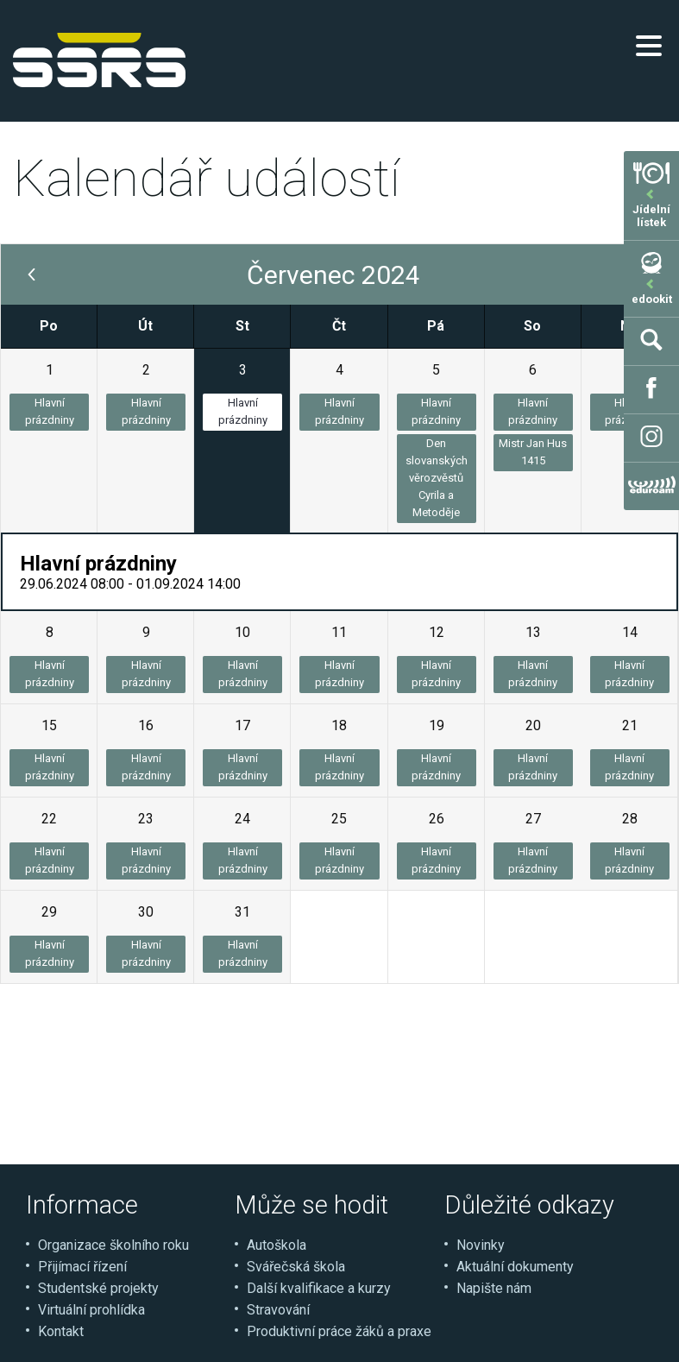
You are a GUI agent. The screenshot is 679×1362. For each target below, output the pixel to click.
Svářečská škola (296, 1266)
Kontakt (61, 1331)
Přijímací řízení (82, 1266)
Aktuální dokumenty (515, 1266)
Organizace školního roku (113, 1245)
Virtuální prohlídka (91, 1310)
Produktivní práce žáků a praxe (339, 1331)
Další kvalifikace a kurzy (319, 1288)
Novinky (480, 1245)
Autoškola (276, 1245)
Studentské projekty (98, 1288)
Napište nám (493, 1288)
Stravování (278, 1310)
